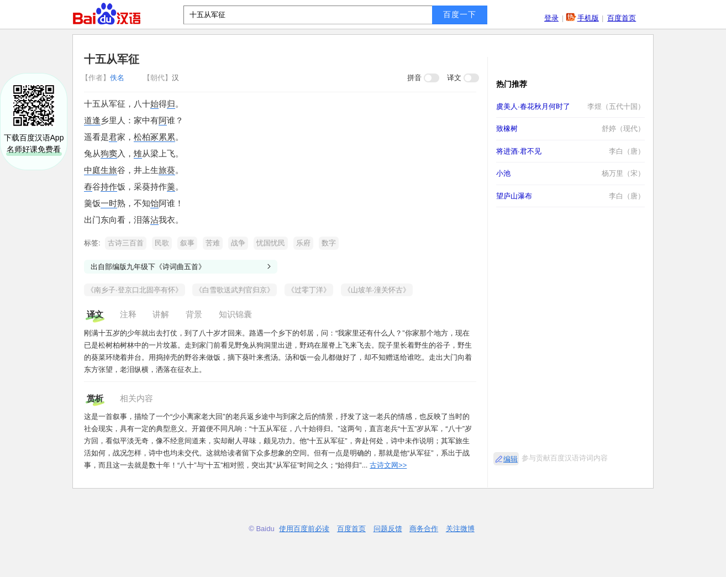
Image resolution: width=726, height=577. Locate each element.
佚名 (104, 78)
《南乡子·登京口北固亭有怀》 (134, 290)
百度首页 (621, 18)
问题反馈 (387, 528)
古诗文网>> (388, 465)
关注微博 (460, 528)
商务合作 (423, 528)
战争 (238, 243)
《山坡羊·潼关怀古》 (377, 290)
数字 (329, 243)
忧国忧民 (270, 243)
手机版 (588, 18)
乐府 (303, 243)
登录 (551, 18)
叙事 (187, 243)
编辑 (510, 459)
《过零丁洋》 (308, 290)
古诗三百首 (126, 243)
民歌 (162, 243)
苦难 (213, 243)
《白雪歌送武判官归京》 (234, 290)
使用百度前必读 (304, 528)
